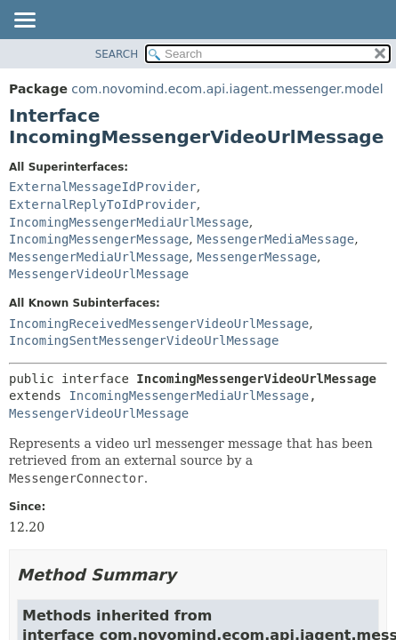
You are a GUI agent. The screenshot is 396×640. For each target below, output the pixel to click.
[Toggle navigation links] (24, 21)
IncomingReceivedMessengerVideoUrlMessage (159, 323)
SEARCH (117, 54)
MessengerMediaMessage (275, 239)
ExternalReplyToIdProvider (103, 204)
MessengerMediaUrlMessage (99, 257)
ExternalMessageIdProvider (103, 187)
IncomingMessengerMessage (99, 239)
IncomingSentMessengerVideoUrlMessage (144, 340)
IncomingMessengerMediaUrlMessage (129, 222)
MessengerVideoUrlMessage (99, 274)
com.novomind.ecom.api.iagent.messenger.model (227, 89)
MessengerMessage (257, 257)
